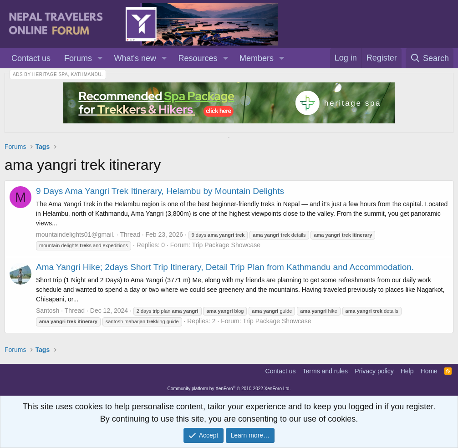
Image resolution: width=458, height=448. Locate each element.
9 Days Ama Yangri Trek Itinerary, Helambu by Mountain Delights (160, 191)
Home (429, 371)
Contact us (31, 58)
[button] (100, 58)
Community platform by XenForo (229, 388)
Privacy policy (374, 371)
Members (256, 58)
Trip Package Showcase (226, 245)
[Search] (429, 58)
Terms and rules (325, 371)
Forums (78, 58)
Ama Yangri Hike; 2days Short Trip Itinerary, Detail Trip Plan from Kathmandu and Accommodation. (225, 267)
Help (407, 371)
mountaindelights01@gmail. (75, 234)
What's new (135, 58)
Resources (197, 58)
